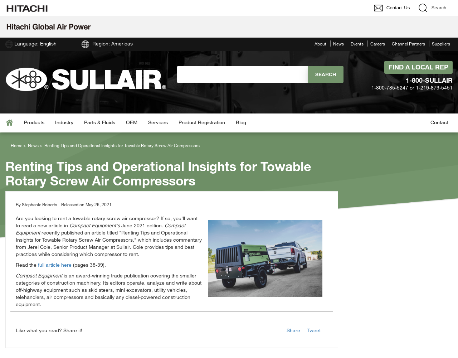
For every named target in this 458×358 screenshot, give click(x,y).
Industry (64, 122)
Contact (439, 122)
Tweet (314, 330)
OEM (131, 122)
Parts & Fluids (99, 122)
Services (158, 122)
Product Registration (202, 122)
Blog (241, 122)
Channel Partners (408, 44)
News (338, 44)
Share (293, 330)
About (320, 44)
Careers (377, 44)
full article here (55, 265)
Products (34, 122)
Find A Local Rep (418, 67)
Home (16, 145)
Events (357, 44)
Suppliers (441, 44)
